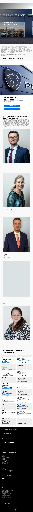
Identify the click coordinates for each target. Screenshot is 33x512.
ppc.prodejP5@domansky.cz (24, 421)
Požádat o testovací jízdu (6, 472)
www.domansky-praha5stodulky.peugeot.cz (7, 424)
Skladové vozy (4, 468)
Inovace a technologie (5, 491)
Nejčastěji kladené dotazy (6, 497)
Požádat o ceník (4, 473)
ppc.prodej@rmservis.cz (25, 367)
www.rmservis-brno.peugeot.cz (8, 369)
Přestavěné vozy (5, 463)
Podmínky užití (4, 494)
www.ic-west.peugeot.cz (7, 408)
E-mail (4, 258)
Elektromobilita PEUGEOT (6, 475)
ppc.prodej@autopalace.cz (25, 360)
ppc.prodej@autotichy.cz (25, 392)
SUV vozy (3, 459)
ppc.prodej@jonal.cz (24, 379)
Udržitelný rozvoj (5, 492)
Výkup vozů (4, 469)
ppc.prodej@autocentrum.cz (24, 400)
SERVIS (3, 478)
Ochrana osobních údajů (6, 495)
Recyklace (3, 496)
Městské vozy (4, 458)
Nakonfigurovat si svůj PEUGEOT (7, 470)
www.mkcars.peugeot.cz (7, 388)
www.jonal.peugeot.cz (6, 381)
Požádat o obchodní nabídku (7, 471)
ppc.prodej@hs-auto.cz (25, 373)
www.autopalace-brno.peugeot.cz (5, 363)
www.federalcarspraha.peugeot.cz (8, 416)
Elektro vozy (4, 455)
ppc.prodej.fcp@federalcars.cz (24, 414)
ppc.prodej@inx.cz (24, 406)
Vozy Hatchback (4, 460)
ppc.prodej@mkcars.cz (24, 385)
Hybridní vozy (4, 456)
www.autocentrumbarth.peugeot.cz (9, 402)
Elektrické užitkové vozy (6, 462)
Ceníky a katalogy (5, 474)
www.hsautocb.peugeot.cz (7, 375)
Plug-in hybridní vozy (5, 457)
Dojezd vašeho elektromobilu (7, 493)
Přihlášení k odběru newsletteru (7, 490)
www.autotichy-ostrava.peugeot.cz (6, 395)
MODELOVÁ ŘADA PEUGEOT (9, 452)
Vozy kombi (4, 461)
